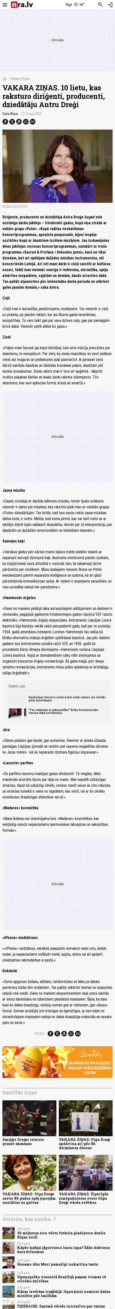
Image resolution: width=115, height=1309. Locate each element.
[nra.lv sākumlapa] (22, 4)
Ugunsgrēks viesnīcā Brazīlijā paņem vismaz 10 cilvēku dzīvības (61, 1279)
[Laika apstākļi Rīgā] (74, 5)
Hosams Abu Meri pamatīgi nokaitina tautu (57, 1264)
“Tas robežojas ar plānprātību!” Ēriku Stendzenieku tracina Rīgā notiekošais (63, 711)
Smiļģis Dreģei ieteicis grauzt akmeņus (23, 1141)
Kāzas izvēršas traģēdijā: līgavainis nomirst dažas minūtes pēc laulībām (63, 1293)
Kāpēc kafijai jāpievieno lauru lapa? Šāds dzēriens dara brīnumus (63, 1249)
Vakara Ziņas (20, 78)
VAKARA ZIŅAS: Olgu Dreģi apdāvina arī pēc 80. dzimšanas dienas (84, 1143)
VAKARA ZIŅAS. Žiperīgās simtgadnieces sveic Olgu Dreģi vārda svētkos (83, 1198)
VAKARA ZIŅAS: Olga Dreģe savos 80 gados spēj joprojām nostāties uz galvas (29, 1198)
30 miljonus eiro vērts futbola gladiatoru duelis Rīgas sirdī (61, 1235)
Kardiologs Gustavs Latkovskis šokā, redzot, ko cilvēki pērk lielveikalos (67, 698)
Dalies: (39, 1033)
